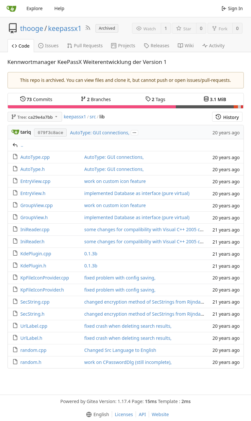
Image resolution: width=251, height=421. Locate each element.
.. (22, 145)
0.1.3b (90, 253)
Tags (155, 99)
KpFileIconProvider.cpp (44, 278)
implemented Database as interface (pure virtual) (137, 193)
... (135, 132)
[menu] (96, 414)
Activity (213, 45)
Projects (123, 45)
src (93, 116)
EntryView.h (32, 193)
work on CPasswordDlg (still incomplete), (128, 362)
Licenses (124, 414)
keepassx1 (65, 28)
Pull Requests (85, 45)
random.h (31, 362)
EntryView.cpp (35, 181)
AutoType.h (32, 169)
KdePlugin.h (33, 266)
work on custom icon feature (115, 181)
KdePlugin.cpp (35, 253)
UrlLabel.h (31, 338)
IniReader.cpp (34, 229)
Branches (96, 99)
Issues (48, 45)
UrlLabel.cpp (33, 326)
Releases (156, 45)
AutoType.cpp (35, 157)
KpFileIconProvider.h (42, 290)
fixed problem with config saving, (120, 278)
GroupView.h (34, 217)
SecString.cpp (34, 302)
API (142, 414)
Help (59, 8)
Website (160, 414)
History (227, 117)
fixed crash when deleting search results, (128, 326)
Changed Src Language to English (120, 350)
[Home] (11, 8)
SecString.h (32, 314)
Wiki (186, 45)
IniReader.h (32, 241)
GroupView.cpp (36, 205)
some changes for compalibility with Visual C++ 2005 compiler (150, 229)
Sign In (232, 8)
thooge (31, 28)
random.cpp (33, 350)
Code (21, 46)
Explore (34, 8)
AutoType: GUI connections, (99, 132)
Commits (36, 99)
